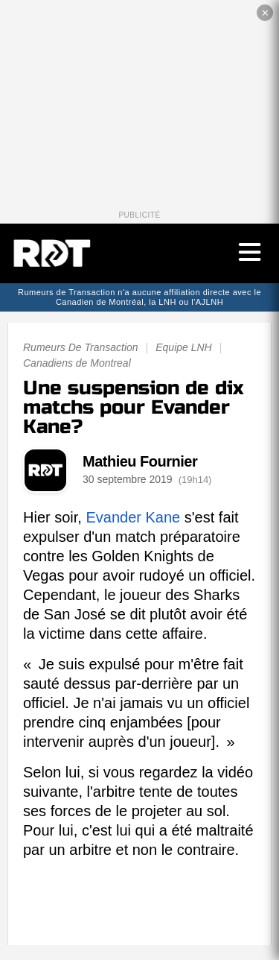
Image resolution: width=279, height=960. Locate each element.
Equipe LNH (183, 347)
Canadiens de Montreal (77, 363)
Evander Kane (133, 517)
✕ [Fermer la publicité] (265, 13)
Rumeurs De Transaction (80, 347)
